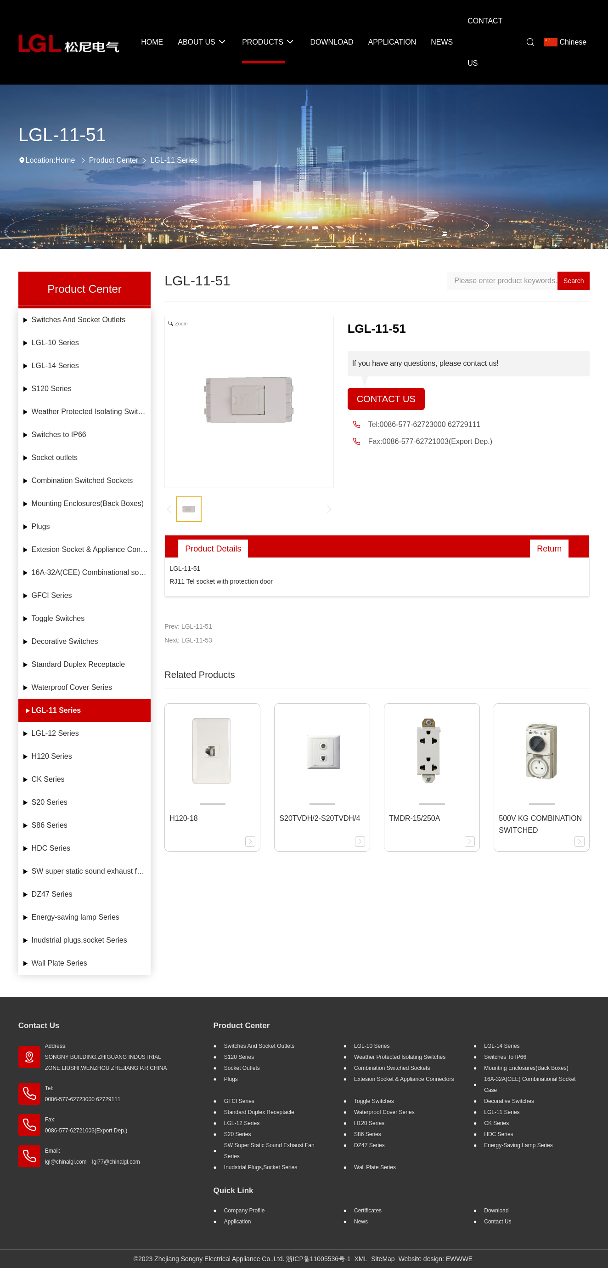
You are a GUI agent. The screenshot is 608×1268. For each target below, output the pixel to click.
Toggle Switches (58, 618)
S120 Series (52, 388)
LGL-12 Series (55, 733)
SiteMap (382, 1258)
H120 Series (52, 756)
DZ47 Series (52, 894)
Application (237, 1221)
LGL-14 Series (55, 366)
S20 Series (50, 802)
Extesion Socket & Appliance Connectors (91, 549)
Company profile (244, 1210)
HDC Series (51, 848)
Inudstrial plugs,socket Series (79, 940)
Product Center (114, 160)
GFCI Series (52, 595)
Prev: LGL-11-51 (188, 626)
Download (496, 1210)
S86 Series (50, 825)
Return (549, 548)
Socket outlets (55, 457)
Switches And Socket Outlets (79, 320)
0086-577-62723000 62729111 (430, 424)
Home (65, 160)
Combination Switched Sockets (82, 480)
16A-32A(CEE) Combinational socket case (91, 572)
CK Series (48, 779)
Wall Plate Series (59, 963)
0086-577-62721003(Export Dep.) (437, 441)
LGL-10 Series (55, 343)
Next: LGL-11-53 (188, 640)
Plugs (41, 526)
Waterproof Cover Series (72, 687)
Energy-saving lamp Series (75, 917)
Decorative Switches (65, 641)
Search (573, 280)
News (361, 1221)
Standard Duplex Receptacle (78, 664)
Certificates (368, 1210)
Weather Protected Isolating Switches (91, 411)
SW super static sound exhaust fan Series (91, 871)
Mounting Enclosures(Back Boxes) (88, 503)
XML (360, 1258)
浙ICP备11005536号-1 (318, 1258)
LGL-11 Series (173, 160)
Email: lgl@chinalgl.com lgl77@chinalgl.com (92, 1156)
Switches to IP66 (59, 434)
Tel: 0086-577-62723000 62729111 (83, 1094)
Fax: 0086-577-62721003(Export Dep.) (86, 1125)
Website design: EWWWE (436, 1258)
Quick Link (233, 1190)
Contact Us (386, 399)
